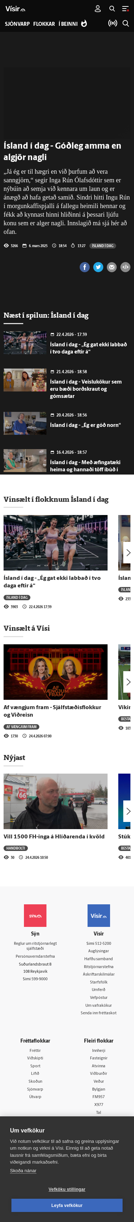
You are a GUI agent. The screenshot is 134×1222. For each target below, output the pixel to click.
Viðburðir (98, 1074)
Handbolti (15, 848)
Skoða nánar (23, 1170)
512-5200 (103, 944)
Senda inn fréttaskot (98, 1013)
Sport (35, 1066)
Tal (98, 1113)
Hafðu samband (98, 959)
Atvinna (98, 1066)
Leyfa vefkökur (67, 1205)
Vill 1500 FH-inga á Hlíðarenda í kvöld (54, 837)
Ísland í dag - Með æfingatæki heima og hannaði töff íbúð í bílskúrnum (85, 470)
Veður (99, 1082)
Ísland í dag (102, 246)
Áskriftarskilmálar (99, 975)
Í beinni (68, 24)
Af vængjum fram (21, 727)
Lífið (35, 1074)
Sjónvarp (35, 1090)
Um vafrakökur (98, 1006)
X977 (98, 1105)
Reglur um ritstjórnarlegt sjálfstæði (35, 946)
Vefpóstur (99, 998)
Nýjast (14, 757)
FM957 (99, 1097)
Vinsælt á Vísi (27, 628)
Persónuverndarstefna (35, 957)
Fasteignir (99, 1058)
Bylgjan (98, 1090)
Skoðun (35, 1082)
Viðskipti (35, 1058)
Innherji (98, 1051)
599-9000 (39, 979)
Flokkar (44, 24)
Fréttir (35, 1051)
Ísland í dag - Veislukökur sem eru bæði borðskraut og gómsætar (86, 389)
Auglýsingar (98, 951)
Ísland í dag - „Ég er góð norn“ (85, 425)
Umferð (98, 990)
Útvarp (35, 1097)
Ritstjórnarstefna (99, 967)
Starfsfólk (99, 983)
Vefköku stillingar (67, 1189)
